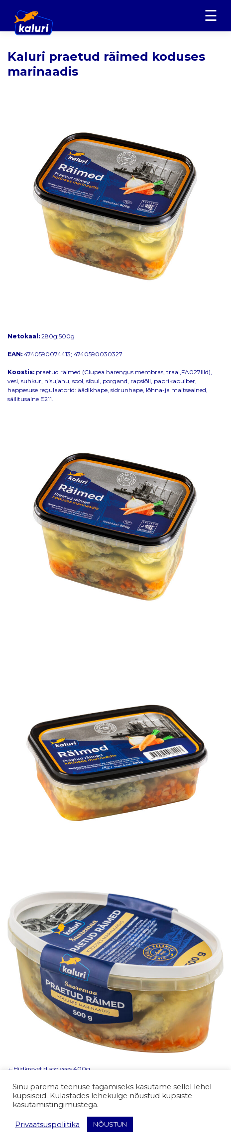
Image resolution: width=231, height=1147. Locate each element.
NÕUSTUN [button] (110, 1124)
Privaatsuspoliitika (47, 1124)
